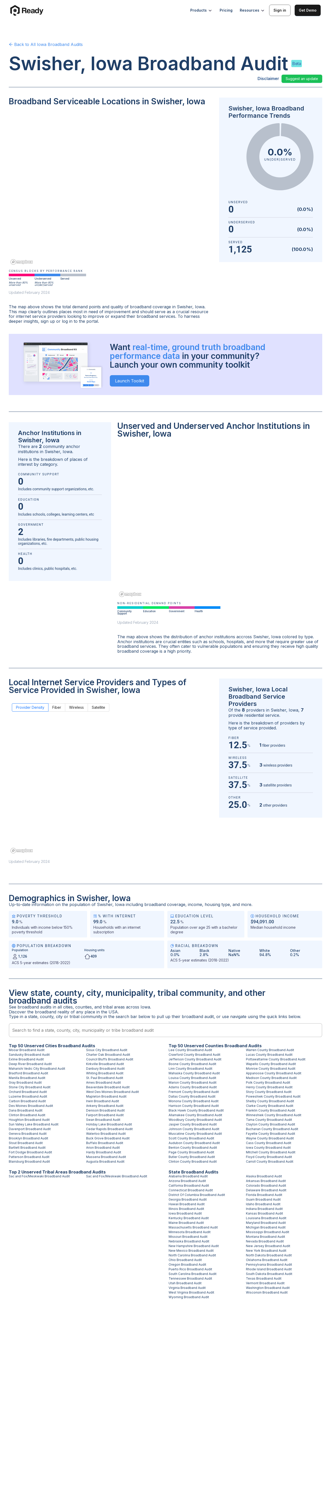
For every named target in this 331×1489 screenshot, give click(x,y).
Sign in (280, 10)
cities (68, 1007)
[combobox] (165, 1030)
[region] (111, 189)
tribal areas (114, 1007)
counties (83, 1007)
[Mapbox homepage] (21, 262)
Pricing (226, 10)
